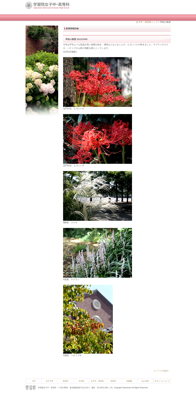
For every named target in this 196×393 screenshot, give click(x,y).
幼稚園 (129, 381)
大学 (34, 381)
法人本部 (145, 381)
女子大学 (49, 381)
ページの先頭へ (162, 371)
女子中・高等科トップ (147, 22)
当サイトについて (162, 381)
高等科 (65, 381)
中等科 (81, 381)
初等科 (113, 381)
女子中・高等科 (97, 381)
